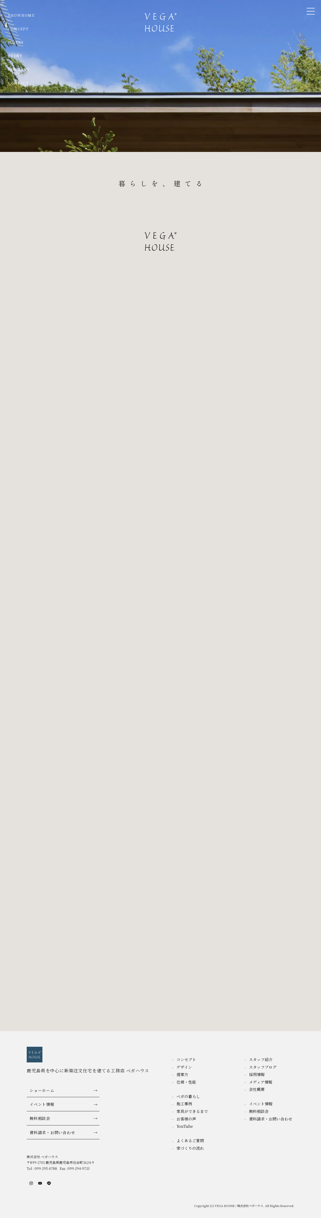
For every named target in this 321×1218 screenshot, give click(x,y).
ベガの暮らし (188, 1096)
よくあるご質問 (190, 1140)
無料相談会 (40, 1118)
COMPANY (19, 69)
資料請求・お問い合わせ (52, 1132)
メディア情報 (260, 1082)
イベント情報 (42, 1104)
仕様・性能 (186, 1082)
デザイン (184, 1067)
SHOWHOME (21, 15)
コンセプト (186, 1059)
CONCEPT (18, 28)
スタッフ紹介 (261, 1059)
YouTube (184, 1126)
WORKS (16, 42)
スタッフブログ (262, 1067)
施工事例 (184, 1103)
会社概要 (257, 1089)
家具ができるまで (192, 1111)
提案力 (182, 1074)
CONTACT (18, 83)
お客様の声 (186, 1119)
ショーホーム (42, 1090)
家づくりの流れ (190, 1148)
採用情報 (257, 1074)
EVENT (15, 55)
